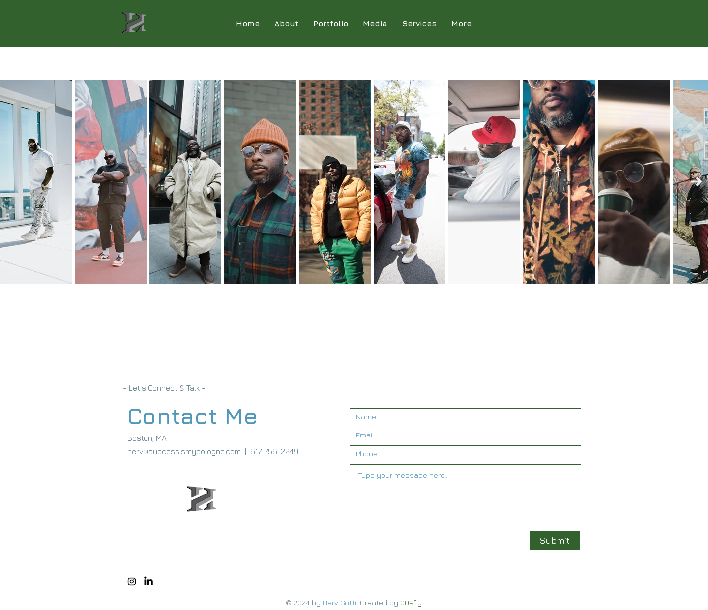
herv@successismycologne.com (184, 451)
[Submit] (555, 540)
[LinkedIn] (148, 581)
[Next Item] (696, 182)
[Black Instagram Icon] (131, 581)
